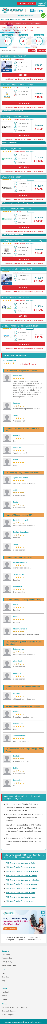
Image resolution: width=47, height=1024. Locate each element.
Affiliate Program (8, 1014)
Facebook (5, 992)
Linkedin (5, 999)
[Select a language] (42, 4)
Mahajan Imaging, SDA (11, 148)
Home (2, 20)
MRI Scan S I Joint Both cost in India (20, 901)
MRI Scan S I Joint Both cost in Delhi (20, 863)
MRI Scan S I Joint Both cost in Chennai (21, 876)
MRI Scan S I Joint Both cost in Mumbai (21, 884)
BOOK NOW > (24, 75)
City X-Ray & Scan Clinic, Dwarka (15, 116)
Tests (7, 20)
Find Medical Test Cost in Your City (14, 1007)
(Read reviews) (29, 87)
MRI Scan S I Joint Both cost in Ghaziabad (22, 871)
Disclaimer (6, 977)
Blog (3, 980)
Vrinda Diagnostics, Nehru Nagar (15, 297)
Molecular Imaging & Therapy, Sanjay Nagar (20, 326)
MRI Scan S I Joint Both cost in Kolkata (21, 888)
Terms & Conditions (9, 965)
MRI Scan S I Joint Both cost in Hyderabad (22, 880)
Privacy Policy (7, 962)
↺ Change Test (41, 51)
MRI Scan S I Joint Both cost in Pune (20, 893)
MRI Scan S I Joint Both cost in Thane (21, 897)
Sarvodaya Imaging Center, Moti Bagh (17, 85)
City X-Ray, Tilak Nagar (11, 177)
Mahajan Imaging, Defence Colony (16, 209)
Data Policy (6, 954)
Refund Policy (7, 958)
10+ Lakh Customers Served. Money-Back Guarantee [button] (23, 22)
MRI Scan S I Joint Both (18, 20)
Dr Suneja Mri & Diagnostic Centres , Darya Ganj (22, 240)
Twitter (4, 996)
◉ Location (31, 51)
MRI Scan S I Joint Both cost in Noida (20, 867)
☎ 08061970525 (26, 3)
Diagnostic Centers (9, 1011)
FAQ (3, 973)
